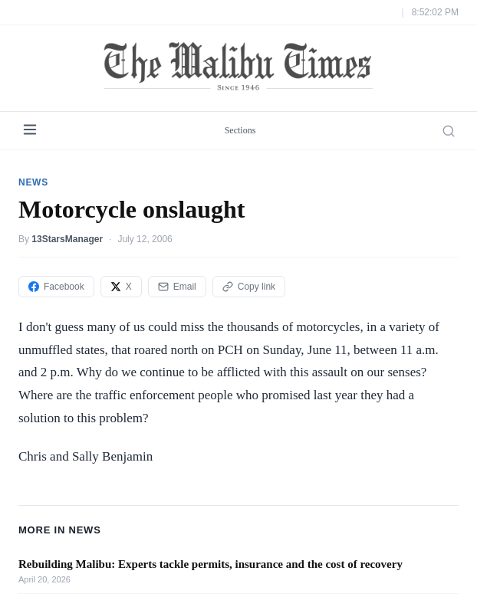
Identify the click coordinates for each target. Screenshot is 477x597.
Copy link (248, 286)
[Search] (449, 131)
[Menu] (29, 130)
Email (177, 286)
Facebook (56, 286)
